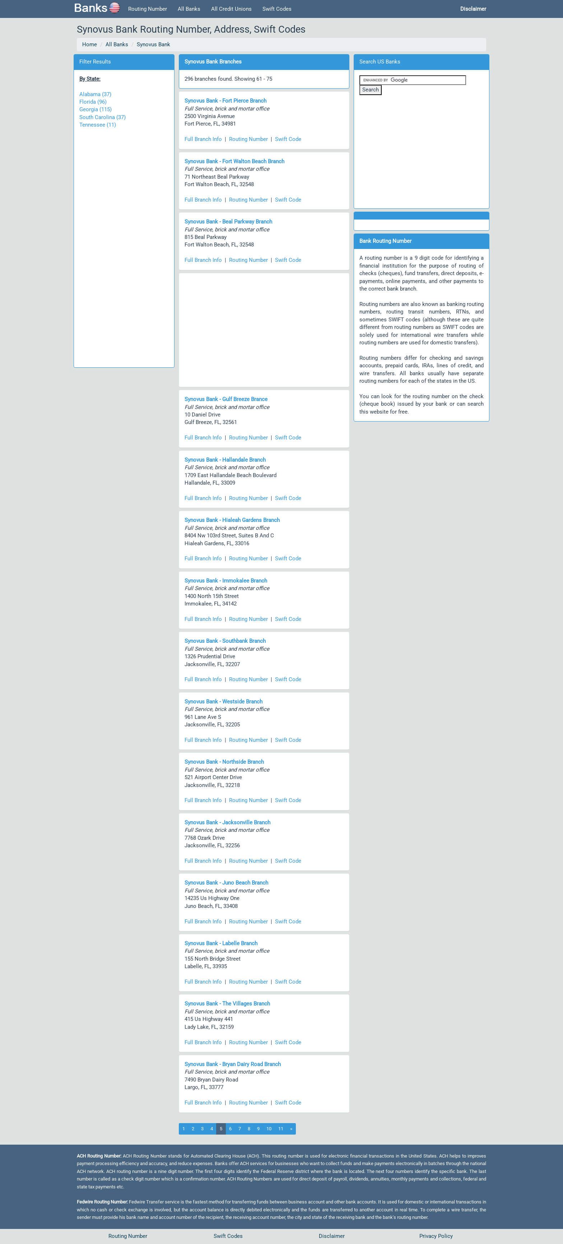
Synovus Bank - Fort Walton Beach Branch (234, 161)
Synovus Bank (153, 44)
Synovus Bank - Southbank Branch (225, 641)
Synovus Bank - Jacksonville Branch (227, 822)
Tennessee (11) (97, 125)
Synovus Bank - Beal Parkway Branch (228, 221)
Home (89, 44)
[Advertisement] (124, 244)
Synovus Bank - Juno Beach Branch (226, 883)
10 (268, 1128)
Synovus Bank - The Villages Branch (227, 1003)
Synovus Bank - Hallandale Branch (225, 460)
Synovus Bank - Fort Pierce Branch (225, 101)
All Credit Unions (231, 9)
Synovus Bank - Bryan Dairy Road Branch (233, 1064)
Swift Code (288, 139)
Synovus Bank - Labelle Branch (221, 943)
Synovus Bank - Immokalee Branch (226, 581)
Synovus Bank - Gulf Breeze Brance (226, 399)
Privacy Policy (436, 1236)
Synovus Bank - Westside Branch (223, 701)
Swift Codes (277, 9)
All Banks (189, 9)
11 (280, 1128)
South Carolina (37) (102, 117)
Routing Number (147, 9)
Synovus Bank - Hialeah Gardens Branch (232, 520)
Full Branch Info (203, 139)
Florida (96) (93, 102)
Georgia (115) (95, 109)
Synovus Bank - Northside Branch (224, 762)
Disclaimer (332, 1236)
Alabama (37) (95, 94)
